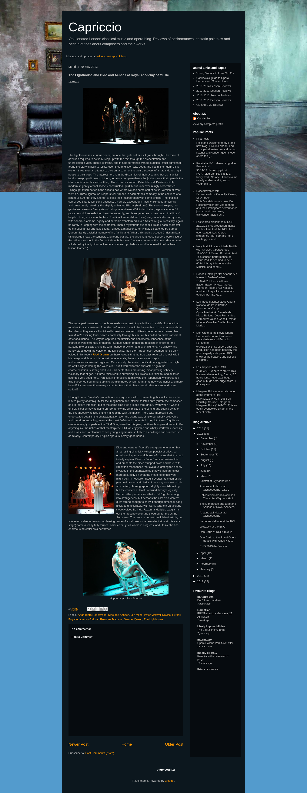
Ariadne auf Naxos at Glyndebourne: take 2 (214, 488)
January (205, 569)
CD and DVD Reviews (210, 104)
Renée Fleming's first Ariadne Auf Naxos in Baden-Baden (216, 275)
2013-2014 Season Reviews (213, 86)
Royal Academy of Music (84, 619)
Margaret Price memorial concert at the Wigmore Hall (216, 393)
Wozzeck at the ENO (212, 526)
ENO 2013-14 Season (213, 546)
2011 (200, 581)
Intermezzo (204, 639)
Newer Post (79, 744)
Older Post (174, 744)
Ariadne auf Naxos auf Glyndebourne (213, 514)
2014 (200, 428)
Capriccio (95, 27)
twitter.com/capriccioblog (111, 56)
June (203, 470)
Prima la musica (207, 669)
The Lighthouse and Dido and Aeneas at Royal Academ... (218, 505)
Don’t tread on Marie (209, 600)
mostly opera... (207, 652)
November (207, 443)
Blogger (169, 780)
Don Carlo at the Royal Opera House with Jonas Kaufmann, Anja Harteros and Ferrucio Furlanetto (214, 337)
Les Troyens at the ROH (211, 367)
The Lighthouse (153, 619)
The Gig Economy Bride (211, 629)
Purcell (176, 614)
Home (126, 744)
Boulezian (203, 610)
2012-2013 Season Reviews (213, 90)
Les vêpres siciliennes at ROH (214, 221)
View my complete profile (208, 124)
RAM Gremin (101, 354)
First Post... (203, 138)
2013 (200, 433)
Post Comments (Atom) (99, 753)
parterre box (205, 596)
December (207, 438)
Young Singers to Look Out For (215, 73)
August (205, 460)
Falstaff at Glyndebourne (215, 481)
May (203, 476)
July (203, 465)
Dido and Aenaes (118, 614)
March (204, 558)
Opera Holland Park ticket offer (215, 643)
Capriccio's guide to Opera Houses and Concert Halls (212, 79)
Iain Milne (137, 614)
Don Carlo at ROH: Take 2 (216, 531)
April (203, 553)
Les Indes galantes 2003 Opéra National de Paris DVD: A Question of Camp (215, 305)
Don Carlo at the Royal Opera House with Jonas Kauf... (218, 539)
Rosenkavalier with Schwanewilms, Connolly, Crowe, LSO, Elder (216, 194)
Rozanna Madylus (111, 619)
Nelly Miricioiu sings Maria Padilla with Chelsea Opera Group (216, 248)
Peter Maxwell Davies (157, 614)
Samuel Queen (133, 619)
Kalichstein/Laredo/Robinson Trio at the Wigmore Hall (217, 496)
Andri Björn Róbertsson (92, 614)
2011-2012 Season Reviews (213, 95)
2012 (200, 575)
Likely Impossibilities (211, 626)
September (207, 454)
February (206, 563)
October (205, 449)
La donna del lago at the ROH (218, 521)
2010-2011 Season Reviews (213, 100)
